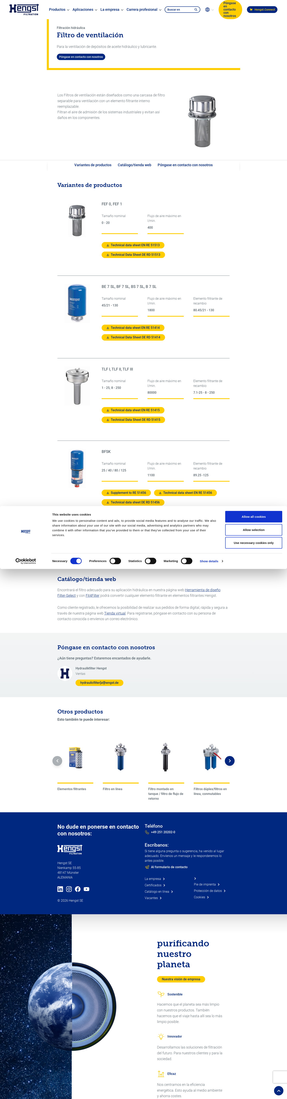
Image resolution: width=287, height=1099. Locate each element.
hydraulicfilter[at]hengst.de (99, 683)
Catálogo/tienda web (134, 165)
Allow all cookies (254, 10)
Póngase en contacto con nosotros (185, 165)
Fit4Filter (92, 595)
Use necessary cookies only (254, 36)
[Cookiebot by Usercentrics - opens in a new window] (25, 55)
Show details (209, 55)
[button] (57, 761)
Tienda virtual (115, 613)
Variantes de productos (92, 165)
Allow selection (253, 23)
